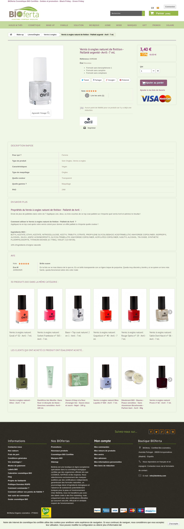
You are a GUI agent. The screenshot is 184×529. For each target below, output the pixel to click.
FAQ (10, 477)
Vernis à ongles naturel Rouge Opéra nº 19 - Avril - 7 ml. (133, 335)
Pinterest (124, 80)
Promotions (56, 447)
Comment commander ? (18, 488)
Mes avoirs (99, 454)
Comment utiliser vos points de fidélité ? (26, 492)
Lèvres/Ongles (34, 35)
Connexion (170, 7)
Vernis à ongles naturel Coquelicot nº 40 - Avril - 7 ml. (105, 335)
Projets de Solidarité (17, 481)
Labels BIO (13, 469)
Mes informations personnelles (108, 462)
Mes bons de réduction (104, 466)
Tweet (85, 80)
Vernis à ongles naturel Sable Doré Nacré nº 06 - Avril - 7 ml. (161, 335)
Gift (144, 25)
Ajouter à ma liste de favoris (152, 94)
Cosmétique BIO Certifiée (62, 454)
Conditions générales (17, 458)
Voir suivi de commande (18, 495)
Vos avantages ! (15, 462)
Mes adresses (100, 458)
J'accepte (173, 524)
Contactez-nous (15, 447)
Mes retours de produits (104, 451)
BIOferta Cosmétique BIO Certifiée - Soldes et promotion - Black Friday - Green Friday (46, 1)
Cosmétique (34, 25)
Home (108, 25)
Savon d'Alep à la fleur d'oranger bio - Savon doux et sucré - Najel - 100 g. (77, 402)
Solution (79, 25)
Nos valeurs (13, 451)
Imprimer (92, 128)
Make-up (50, 25)
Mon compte (102, 441)
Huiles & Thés (15, 25)
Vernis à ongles (50, 35)
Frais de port (13, 454)
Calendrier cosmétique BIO (20, 473)
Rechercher (143, 13)
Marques (132, 25)
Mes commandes (101, 447)
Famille (64, 25)
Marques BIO (57, 458)
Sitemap (54, 462)
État (81, 63)
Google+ (110, 80)
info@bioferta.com (158, 476)
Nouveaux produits (59, 451)
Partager (97, 80)
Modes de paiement (16, 466)
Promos (157, 25)
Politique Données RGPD (19, 484)
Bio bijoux (94, 25)
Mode (119, 25)
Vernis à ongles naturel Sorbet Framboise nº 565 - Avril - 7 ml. (49, 335)
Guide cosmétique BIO (18, 499)
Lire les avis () (97, 95)
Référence (84, 59)
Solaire (170, 25)
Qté (141, 67)
